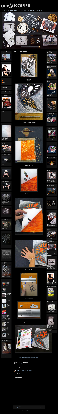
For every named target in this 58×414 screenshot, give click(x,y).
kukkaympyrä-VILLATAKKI (8, 300)
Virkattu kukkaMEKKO (8, 323)
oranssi (24, 363)
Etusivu (28, 407)
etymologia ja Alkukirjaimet (4, 87)
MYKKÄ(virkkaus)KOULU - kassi (8, 284)
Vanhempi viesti (40, 407)
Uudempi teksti (17, 407)
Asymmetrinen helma (8, 294)
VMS (18, 370)
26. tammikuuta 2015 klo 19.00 (26, 370)
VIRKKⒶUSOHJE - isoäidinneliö (8, 289)
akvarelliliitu (21, 363)
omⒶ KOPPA (16, 6)
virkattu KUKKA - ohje (8, 328)
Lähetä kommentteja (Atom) (30, 410)
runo (20, 365)
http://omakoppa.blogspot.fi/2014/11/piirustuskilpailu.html (29, 357)
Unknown (4, 80)
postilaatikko (16, 365)
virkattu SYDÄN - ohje (8, 305)
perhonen (34, 363)
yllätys (23, 365)
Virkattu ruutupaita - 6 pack (8, 334)
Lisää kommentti (18, 377)
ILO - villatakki (8, 310)
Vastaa (18, 374)
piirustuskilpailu (39, 363)
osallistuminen (29, 363)
